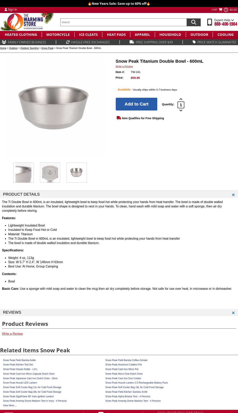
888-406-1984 (225, 24)
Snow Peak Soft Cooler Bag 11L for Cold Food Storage (32, 387)
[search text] (123, 22)
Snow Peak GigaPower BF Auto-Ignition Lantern (28, 396)
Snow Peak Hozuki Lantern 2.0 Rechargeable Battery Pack (136, 382)
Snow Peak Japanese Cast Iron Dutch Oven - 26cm (30, 378)
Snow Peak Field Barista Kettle (19, 360)
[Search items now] (194, 22)
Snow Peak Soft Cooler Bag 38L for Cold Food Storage (32, 392)
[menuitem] (21, 34)
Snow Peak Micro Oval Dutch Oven (124, 373)
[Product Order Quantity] (181, 105)
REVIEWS (12, 312)
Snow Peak (47, 48)
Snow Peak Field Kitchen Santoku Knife (126, 392)
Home (3, 48)
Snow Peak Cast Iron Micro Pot (122, 369)
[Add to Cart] (136, 104)
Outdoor (13, 48)
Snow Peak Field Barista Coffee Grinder (126, 360)
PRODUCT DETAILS (21, 194)
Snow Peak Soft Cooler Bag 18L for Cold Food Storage (134, 387)
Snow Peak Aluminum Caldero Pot (123, 364)
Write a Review (124, 66)
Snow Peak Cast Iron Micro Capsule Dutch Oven (28, 373)
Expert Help (224, 20)
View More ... (10, 405)
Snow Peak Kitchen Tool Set (18, 364)
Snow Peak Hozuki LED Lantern (20, 382)
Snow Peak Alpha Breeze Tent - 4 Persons (127, 396)
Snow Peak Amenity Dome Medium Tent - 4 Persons (133, 400)
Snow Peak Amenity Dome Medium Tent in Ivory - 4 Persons (35, 400)
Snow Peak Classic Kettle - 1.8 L (20, 369)
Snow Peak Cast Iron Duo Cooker (123, 378)
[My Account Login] (6, 9)
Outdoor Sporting (29, 48)
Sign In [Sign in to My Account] (12, 9)
